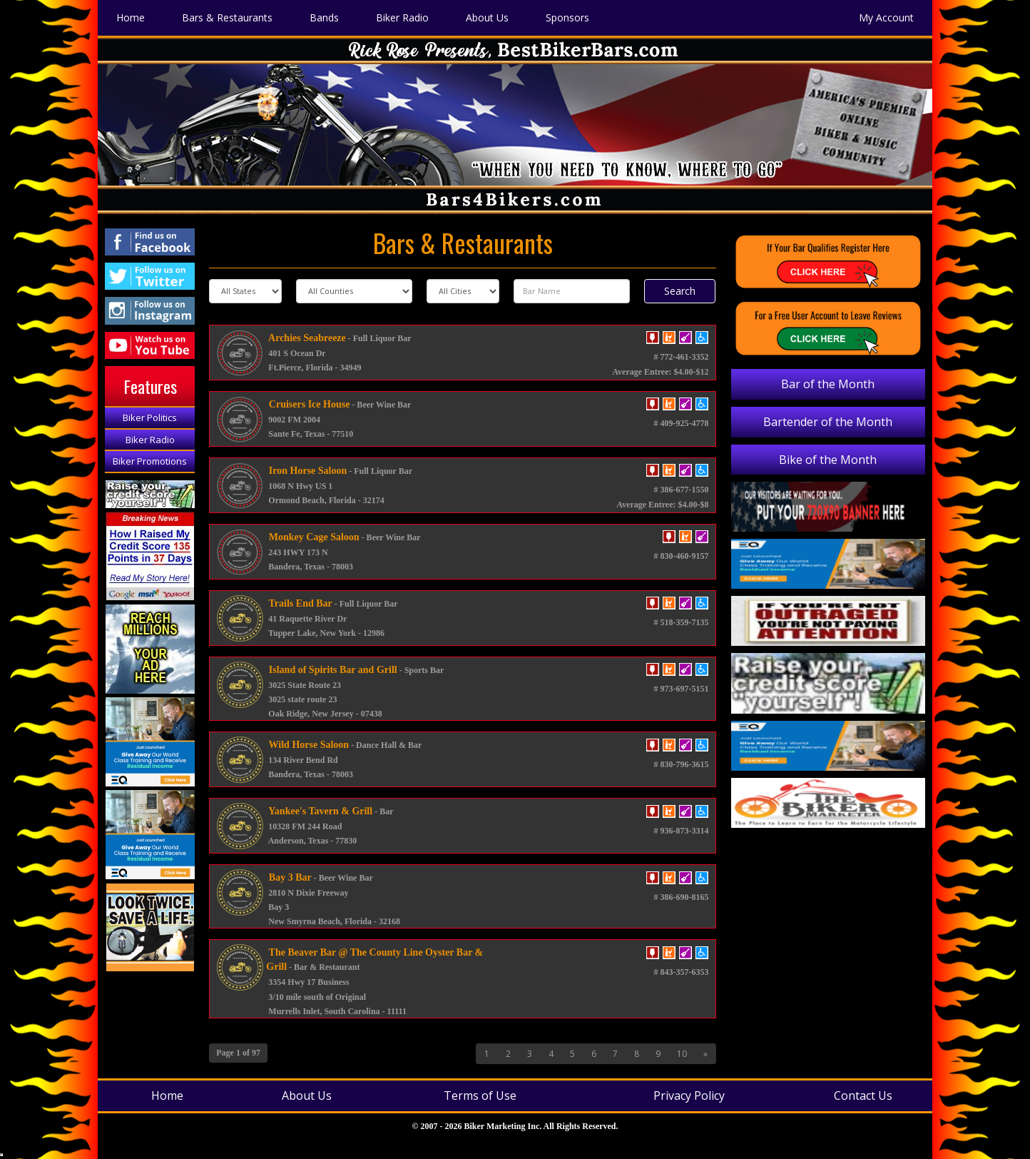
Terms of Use (480, 1095)
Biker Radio (150, 439)
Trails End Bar (299, 603)
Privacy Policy (689, 1095)
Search (679, 291)
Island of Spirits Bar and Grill (331, 669)
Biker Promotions (150, 461)
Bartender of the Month (827, 422)
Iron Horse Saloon (306, 470)
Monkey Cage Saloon (312, 537)
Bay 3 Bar (288, 877)
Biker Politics (150, 417)
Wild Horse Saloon (307, 744)
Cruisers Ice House (308, 404)
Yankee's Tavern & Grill (319, 811)
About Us (307, 1095)
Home (167, 1095)
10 (682, 1054)
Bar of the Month (828, 384)
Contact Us (863, 1095)
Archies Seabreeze (305, 338)
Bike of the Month (828, 459)
